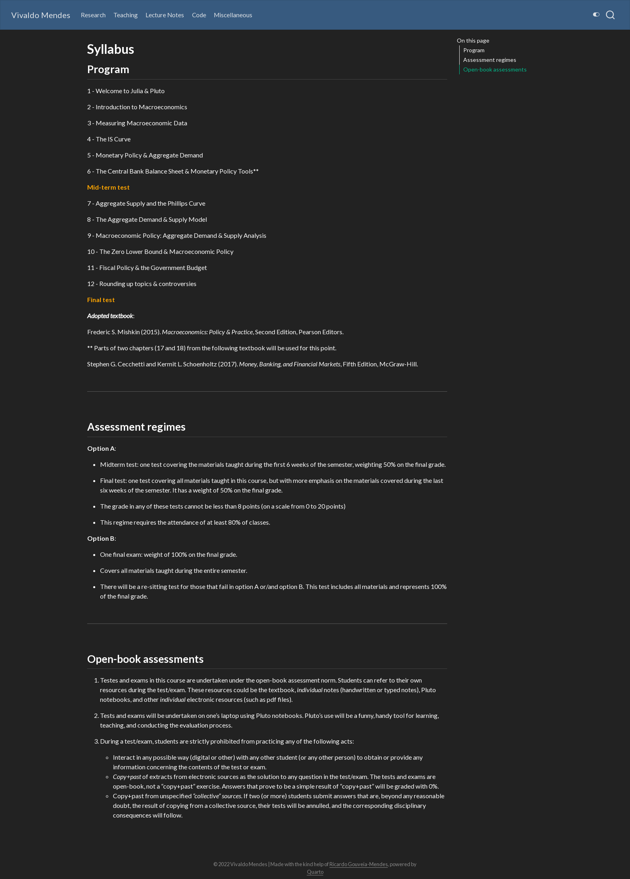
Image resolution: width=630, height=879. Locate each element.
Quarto (315, 872)
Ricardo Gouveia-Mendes (358, 864)
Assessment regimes (489, 59)
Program (474, 50)
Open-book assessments (495, 69)
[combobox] (611, 14)
